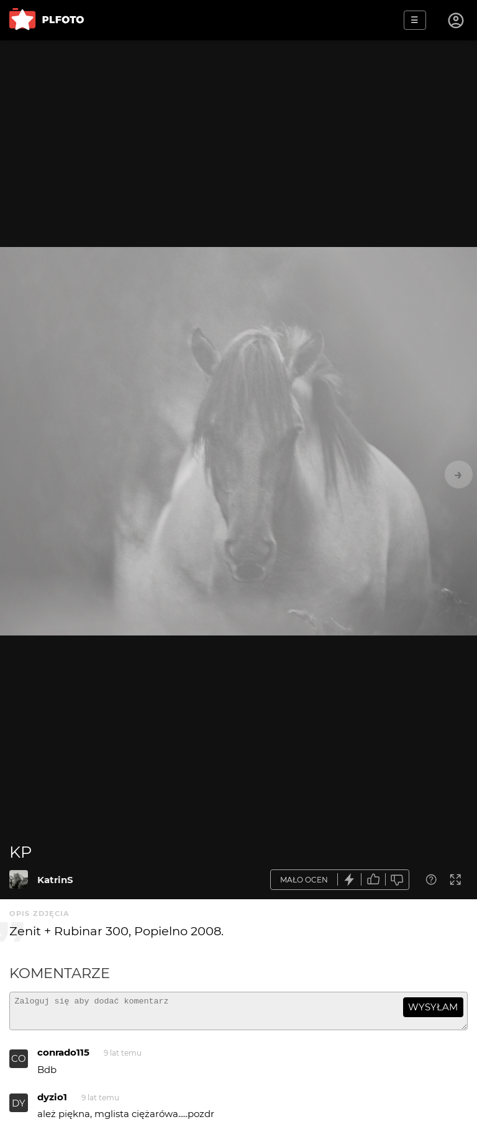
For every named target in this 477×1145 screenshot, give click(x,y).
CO (18, 1064)
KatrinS (55, 880)
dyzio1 (52, 1102)
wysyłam (433, 1007)
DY (18, 1109)
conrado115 (63, 1058)
